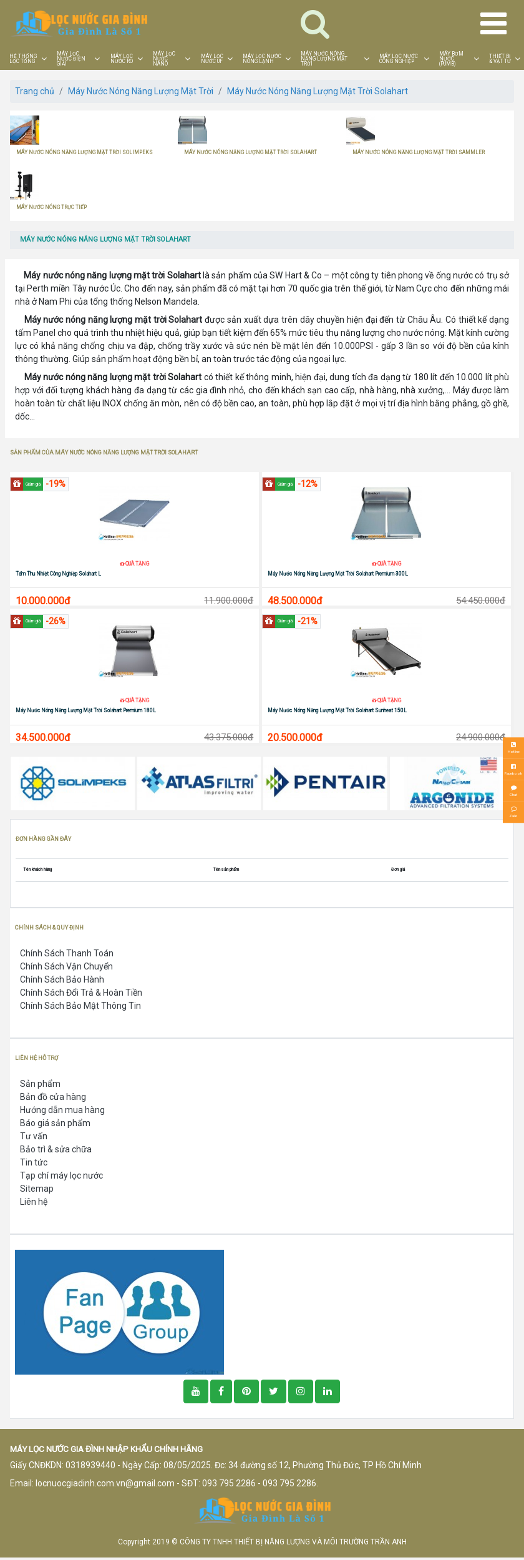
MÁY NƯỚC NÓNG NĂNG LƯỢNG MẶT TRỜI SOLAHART (250, 152)
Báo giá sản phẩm (55, 1125)
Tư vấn (33, 1138)
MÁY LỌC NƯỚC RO (121, 59)
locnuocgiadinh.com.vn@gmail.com (105, 1485)
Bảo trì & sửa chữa (56, 1151)
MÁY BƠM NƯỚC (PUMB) (451, 59)
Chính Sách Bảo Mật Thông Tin (80, 1008)
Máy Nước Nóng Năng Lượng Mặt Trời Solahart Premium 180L (86, 712)
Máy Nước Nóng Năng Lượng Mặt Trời (140, 91)
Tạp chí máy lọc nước (61, 1177)
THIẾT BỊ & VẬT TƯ (500, 59)
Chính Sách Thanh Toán (67, 955)
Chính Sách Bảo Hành (62, 981)
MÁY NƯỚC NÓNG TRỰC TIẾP (51, 207)
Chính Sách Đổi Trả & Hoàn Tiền (81, 994)
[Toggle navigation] (315, 24)
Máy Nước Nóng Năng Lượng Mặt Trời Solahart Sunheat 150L (337, 712)
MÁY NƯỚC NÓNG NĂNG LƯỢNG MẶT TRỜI (324, 59)
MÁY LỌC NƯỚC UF (212, 59)
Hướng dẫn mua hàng (62, 1112)
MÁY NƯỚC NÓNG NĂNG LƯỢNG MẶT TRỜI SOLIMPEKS (84, 152)
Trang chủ (34, 91)
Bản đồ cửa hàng (53, 1099)
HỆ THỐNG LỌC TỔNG (23, 59)
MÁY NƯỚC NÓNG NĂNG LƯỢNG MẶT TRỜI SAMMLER (418, 152)
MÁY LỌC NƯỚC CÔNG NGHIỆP (398, 59)
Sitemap (37, 1190)
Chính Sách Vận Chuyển (66, 968)
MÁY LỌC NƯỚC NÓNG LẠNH (262, 59)
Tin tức (33, 1164)
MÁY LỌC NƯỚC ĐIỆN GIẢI (71, 59)
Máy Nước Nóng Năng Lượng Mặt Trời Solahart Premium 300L (338, 574)
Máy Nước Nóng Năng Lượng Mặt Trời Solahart (317, 91)
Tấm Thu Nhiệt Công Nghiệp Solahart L (58, 574)
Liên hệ (33, 1204)
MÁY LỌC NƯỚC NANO (164, 59)
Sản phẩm (40, 1086)
